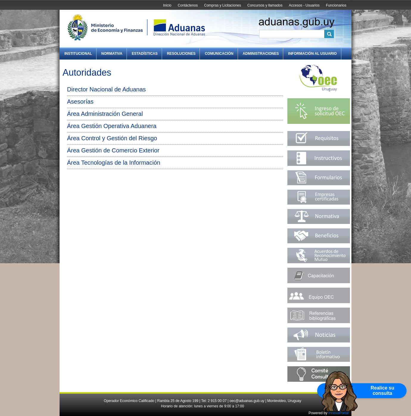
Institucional (78, 54)
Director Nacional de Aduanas (106, 89)
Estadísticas (145, 54)
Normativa (111, 54)
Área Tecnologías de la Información (113, 162)
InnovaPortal (338, 413)
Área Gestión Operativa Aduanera (111, 126)
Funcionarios (336, 5)
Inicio (167, 5)
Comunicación (219, 54)
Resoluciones (181, 54)
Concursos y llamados (264, 5)
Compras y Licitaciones (222, 5)
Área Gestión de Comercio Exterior (113, 150)
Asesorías (80, 101)
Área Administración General (105, 113)
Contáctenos (188, 5)
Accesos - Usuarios (304, 5)
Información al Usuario (312, 54)
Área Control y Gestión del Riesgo (112, 138)
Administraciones (261, 54)
